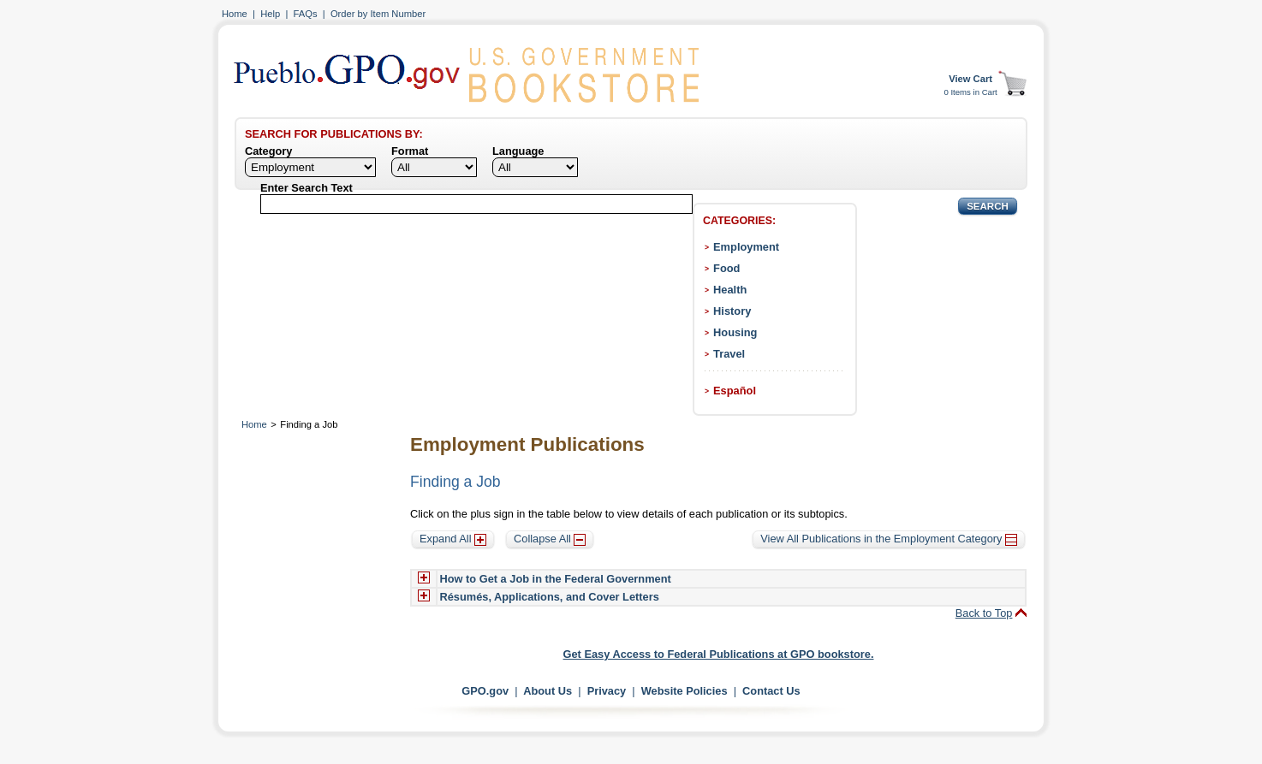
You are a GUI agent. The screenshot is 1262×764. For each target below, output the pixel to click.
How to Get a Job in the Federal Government (555, 578)
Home (234, 14)
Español (734, 390)
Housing (735, 332)
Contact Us (771, 690)
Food (726, 268)
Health (730, 289)
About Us (547, 690)
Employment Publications (527, 444)
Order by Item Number (378, 14)
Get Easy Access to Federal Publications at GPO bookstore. (718, 654)
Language (518, 151)
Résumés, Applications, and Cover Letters (549, 596)
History (732, 311)
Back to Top (984, 613)
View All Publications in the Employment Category (888, 538)
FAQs (306, 14)
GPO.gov (485, 690)
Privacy (607, 690)
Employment (746, 246)
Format (409, 151)
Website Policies (684, 690)
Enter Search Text (306, 187)
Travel (729, 353)
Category (268, 151)
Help (270, 14)
